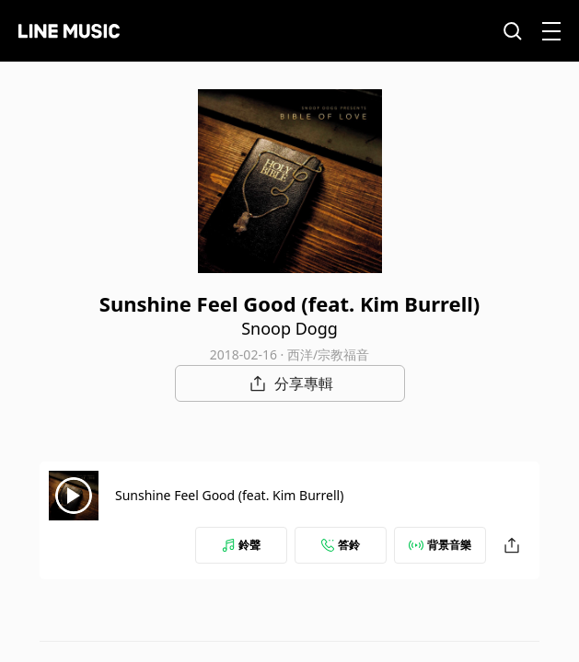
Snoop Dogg (289, 328)
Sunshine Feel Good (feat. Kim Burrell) (229, 495)
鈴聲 (241, 545)
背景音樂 (440, 545)
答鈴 (340, 545)
